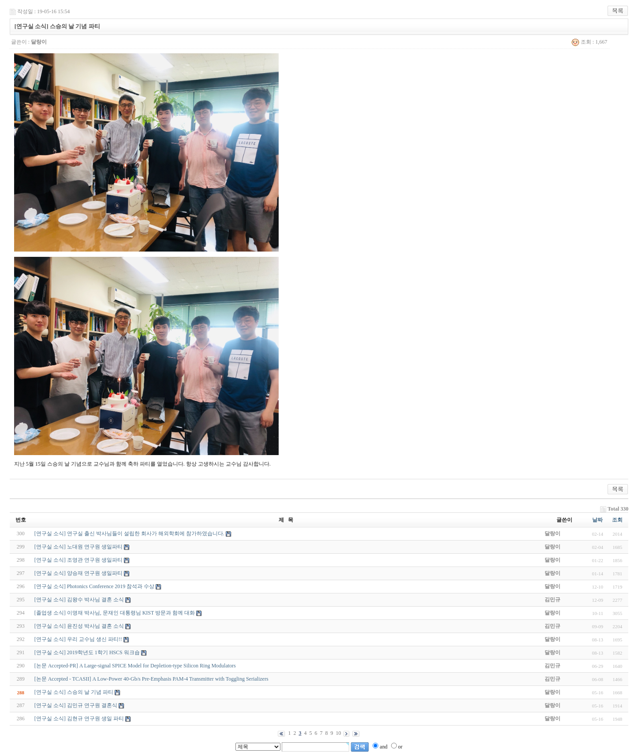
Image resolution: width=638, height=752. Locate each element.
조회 (617, 520)
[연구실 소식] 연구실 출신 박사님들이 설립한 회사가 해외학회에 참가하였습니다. (129, 533)
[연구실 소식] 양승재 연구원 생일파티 (78, 573)
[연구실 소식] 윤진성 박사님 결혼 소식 (79, 626)
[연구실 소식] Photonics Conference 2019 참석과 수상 (94, 586)
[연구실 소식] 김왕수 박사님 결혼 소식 (79, 599)
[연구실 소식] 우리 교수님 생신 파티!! (78, 639)
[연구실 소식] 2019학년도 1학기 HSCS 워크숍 (87, 652)
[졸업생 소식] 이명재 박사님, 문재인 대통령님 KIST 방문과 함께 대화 (114, 613)
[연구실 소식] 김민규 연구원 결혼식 (75, 705)
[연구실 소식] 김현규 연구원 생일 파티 (79, 718)
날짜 (597, 520)
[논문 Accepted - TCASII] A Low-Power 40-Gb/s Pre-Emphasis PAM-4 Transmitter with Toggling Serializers (151, 679)
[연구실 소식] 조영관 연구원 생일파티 (78, 560)
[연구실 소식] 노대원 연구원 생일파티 (78, 547)
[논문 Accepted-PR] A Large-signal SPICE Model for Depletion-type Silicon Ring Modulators (135, 666)
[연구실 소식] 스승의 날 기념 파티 (73, 692)
